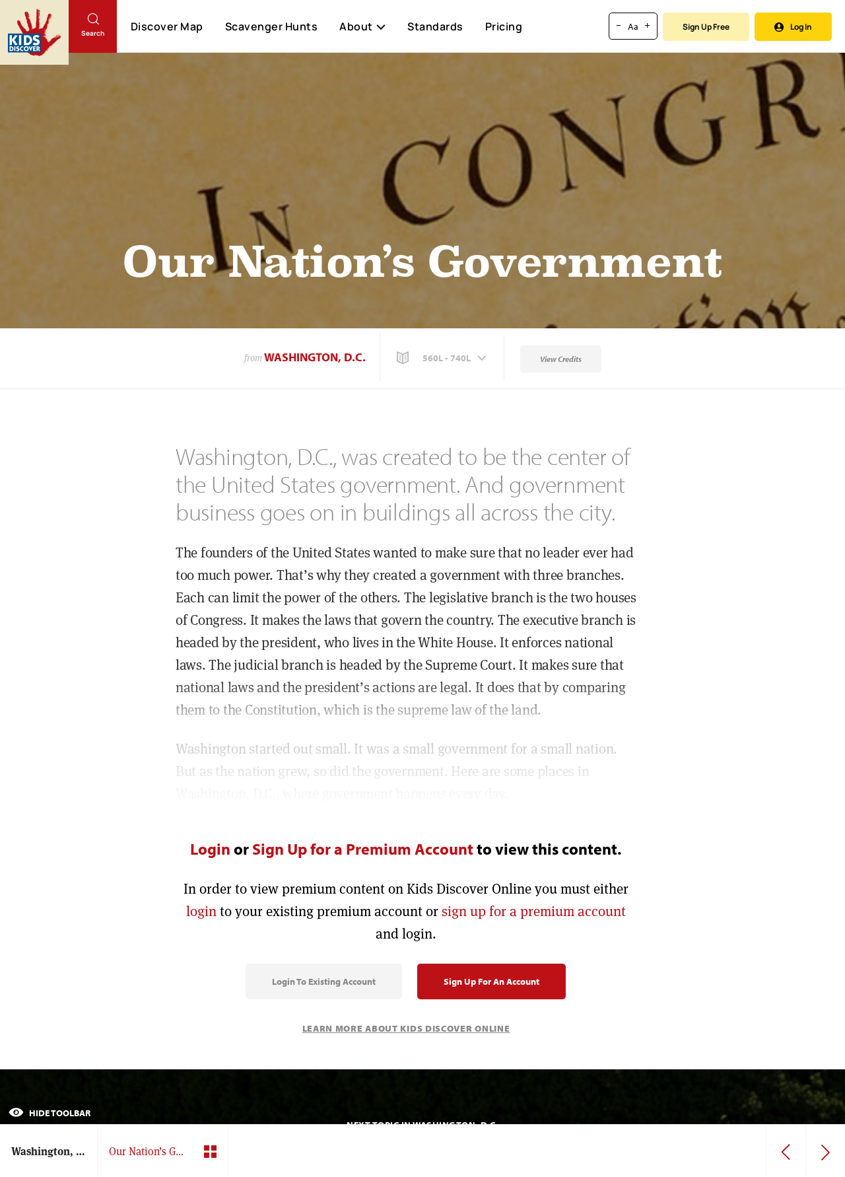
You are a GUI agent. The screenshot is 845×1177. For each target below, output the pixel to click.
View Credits (561, 359)
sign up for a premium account (534, 911)
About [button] (362, 26)
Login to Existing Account (324, 981)
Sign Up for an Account (491, 981)
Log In (793, 26)
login (201, 911)
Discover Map (167, 26)
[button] (443, 358)
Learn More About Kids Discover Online (406, 1028)
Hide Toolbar (49, 1113)
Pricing (504, 26)
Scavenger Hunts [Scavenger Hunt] (271, 27)
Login (210, 849)
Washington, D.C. (315, 357)
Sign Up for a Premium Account (362, 849)
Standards (435, 26)
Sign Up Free (706, 26)
